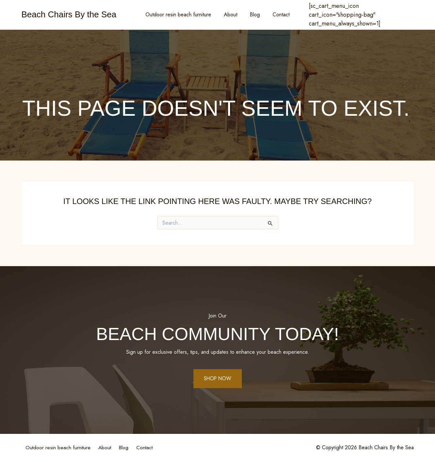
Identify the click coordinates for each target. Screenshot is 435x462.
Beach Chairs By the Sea (69, 14)
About (231, 14)
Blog (254, 14)
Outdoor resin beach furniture (181, 14)
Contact (277, 14)
